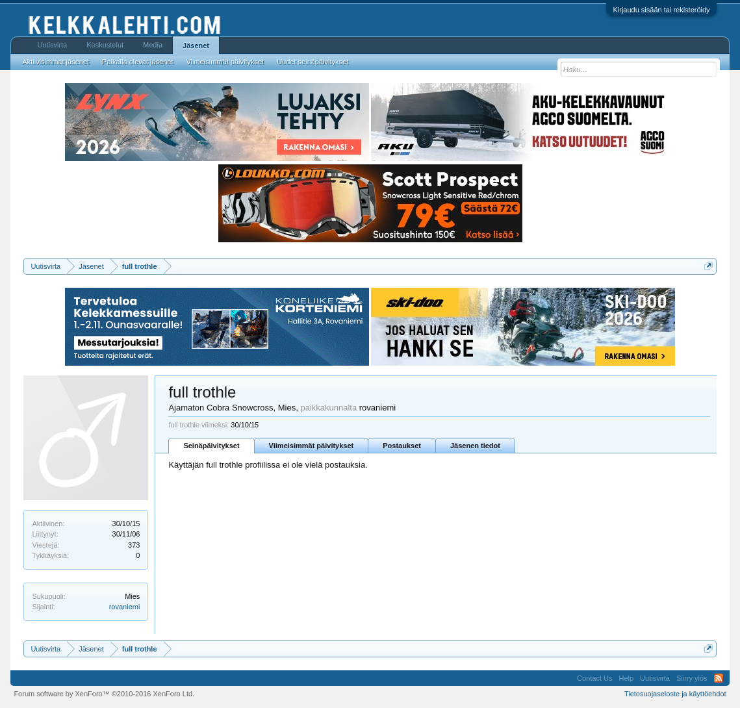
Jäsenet (196, 45)
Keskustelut (104, 45)
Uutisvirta (52, 45)
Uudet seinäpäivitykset (312, 62)
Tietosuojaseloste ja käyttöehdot (675, 694)
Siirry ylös (692, 678)
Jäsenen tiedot (475, 445)
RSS (718, 678)
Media (152, 45)
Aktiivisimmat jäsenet (55, 62)
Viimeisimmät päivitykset (311, 445)
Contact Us (594, 678)
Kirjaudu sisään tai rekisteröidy (661, 10)
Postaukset (402, 445)
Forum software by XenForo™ (104, 694)
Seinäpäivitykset (211, 445)
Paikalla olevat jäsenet (137, 62)
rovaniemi (124, 607)
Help (626, 678)
